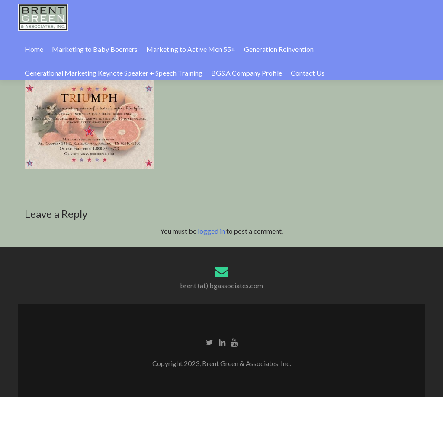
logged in (211, 231)
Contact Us (307, 73)
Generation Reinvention (279, 49)
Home (34, 49)
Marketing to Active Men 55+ (190, 49)
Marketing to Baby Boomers (95, 49)
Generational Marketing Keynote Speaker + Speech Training (113, 73)
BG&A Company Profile (246, 73)
